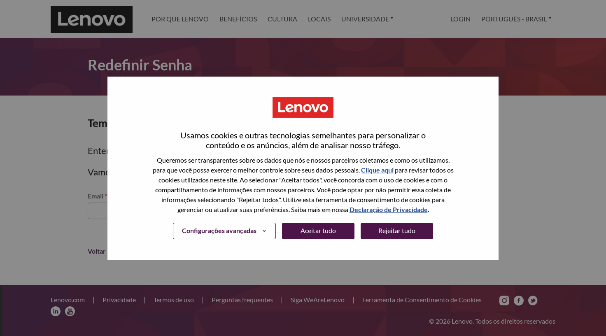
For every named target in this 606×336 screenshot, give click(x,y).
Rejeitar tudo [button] (396, 230)
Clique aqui (377, 170)
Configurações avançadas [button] (219, 230)
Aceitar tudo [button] (318, 230)
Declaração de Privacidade (389, 209)
